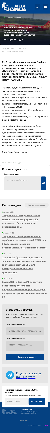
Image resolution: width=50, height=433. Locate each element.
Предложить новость (26, 357)
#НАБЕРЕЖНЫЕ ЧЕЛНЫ (12, 51)
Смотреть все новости (36, 205)
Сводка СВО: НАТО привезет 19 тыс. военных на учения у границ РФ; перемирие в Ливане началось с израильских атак (21, 221)
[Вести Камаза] (14, 7)
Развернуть (25, 420)
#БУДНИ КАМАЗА (9, 48)
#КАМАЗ (22, 48)
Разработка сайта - (38, 425)
